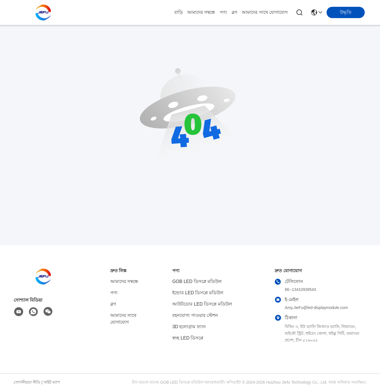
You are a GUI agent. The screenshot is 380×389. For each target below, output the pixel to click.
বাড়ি (178, 12)
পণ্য (223, 12)
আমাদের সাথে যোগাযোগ (265, 12)
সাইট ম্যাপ (52, 382)
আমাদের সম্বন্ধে (201, 12)
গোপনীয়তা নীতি (27, 382)
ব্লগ (234, 12)
